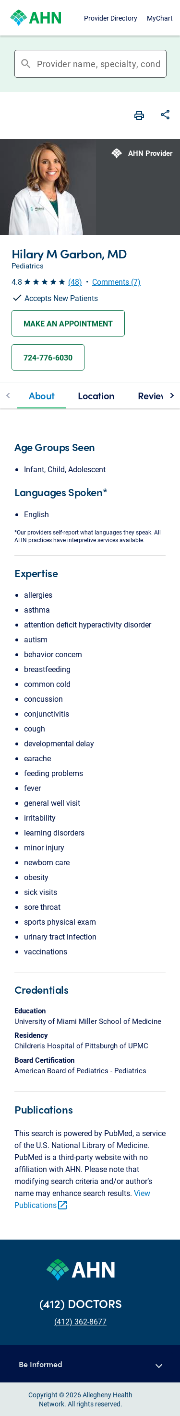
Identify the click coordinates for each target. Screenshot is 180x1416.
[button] (90, 1363)
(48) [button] (75, 282)
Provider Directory (110, 18)
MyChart (160, 18)
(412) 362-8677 (80, 1321)
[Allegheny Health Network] (35, 18)
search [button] (26, 64)
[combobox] (98, 63)
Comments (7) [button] (116, 282)
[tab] (41, 395)
